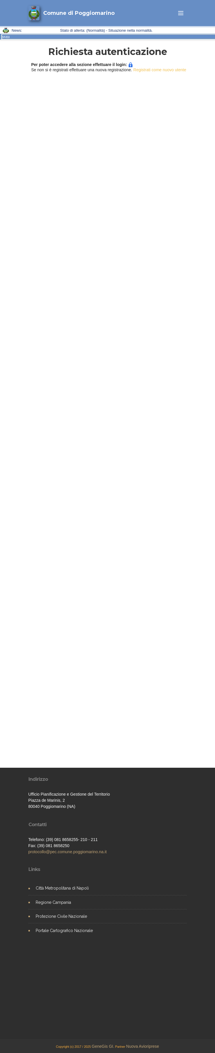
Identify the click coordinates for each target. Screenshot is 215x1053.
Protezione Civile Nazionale (61, 916)
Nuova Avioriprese (142, 1046)
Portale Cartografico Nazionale (64, 930)
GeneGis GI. (103, 1046)
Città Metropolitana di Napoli (62, 888)
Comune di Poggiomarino (79, 13)
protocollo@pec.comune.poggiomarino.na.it (67, 851)
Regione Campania (53, 902)
